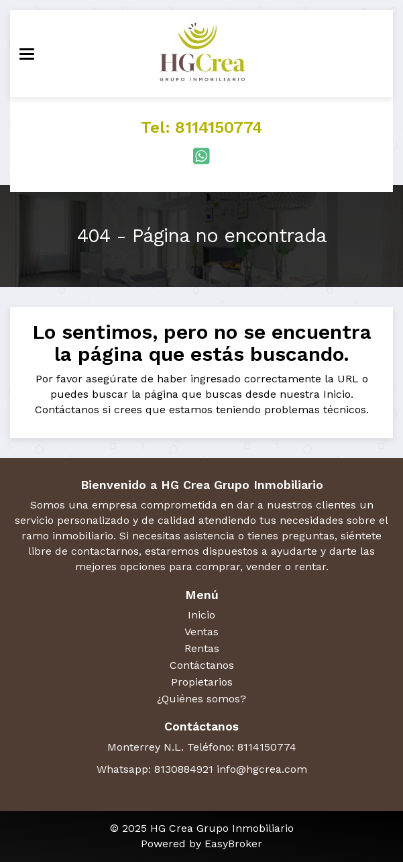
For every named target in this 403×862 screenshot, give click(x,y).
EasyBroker (233, 843)
